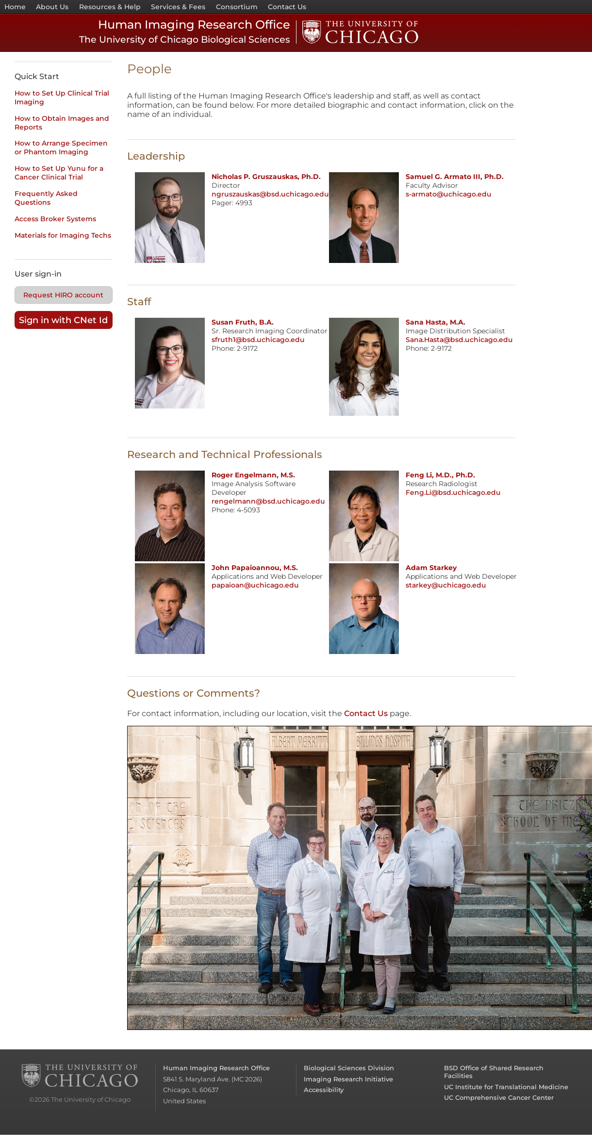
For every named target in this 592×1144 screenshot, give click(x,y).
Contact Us (287, 6)
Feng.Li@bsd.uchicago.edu (453, 492)
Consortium (237, 6)
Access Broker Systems (55, 218)
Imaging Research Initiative (348, 1079)
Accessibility (324, 1090)
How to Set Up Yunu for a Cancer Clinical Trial (59, 172)
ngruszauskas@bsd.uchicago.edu (270, 194)
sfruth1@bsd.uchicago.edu (258, 339)
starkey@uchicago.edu (446, 585)
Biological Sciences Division (349, 1068)
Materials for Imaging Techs (63, 235)
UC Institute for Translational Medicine (506, 1087)
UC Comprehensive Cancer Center (499, 1097)
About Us (52, 6)
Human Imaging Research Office (216, 1068)
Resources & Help (110, 6)
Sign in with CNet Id (63, 320)
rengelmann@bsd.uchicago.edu (268, 501)
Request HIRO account (63, 295)
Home (15, 6)
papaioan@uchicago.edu (255, 585)
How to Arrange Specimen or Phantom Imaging (61, 147)
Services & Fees (178, 6)
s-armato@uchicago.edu (449, 194)
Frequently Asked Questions (46, 198)
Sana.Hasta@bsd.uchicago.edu (459, 339)
